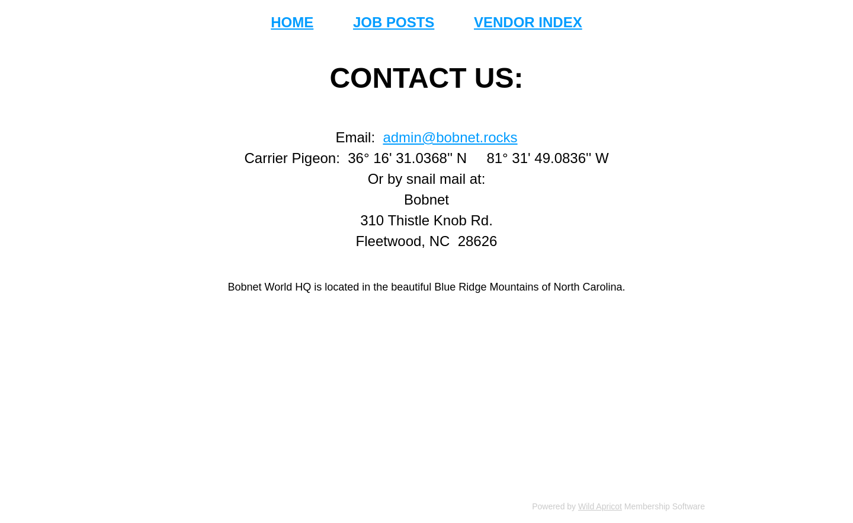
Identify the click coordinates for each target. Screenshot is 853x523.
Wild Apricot (600, 506)
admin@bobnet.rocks (450, 137)
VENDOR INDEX (528, 22)
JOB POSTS (393, 22)
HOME (292, 22)
